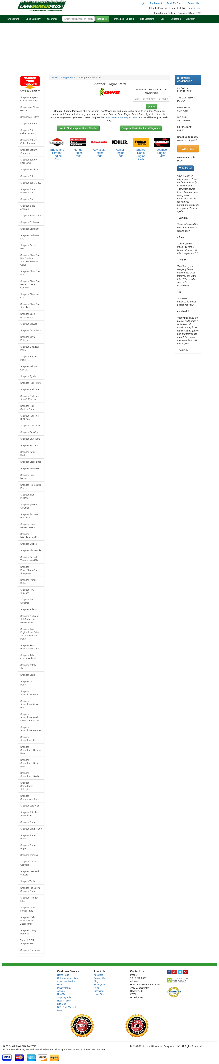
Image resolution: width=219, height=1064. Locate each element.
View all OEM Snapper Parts (27, 942)
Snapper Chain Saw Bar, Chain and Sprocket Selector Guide (30, 260)
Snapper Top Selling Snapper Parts (30, 889)
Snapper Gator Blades (27, 454)
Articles (61, 991)
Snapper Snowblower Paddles (31, 729)
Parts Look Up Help (124, 19)
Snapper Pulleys (28, 609)
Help (59, 984)
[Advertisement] (109, 48)
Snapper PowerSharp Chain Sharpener (29, 570)
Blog (59, 1010)
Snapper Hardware (29, 468)
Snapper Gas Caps (30, 432)
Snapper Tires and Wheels (29, 873)
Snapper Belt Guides (30, 182)
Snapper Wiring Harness (28, 932)
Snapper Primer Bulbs (28, 581)
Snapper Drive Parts (30, 330)
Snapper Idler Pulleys (27, 496)
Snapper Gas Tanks (30, 438)
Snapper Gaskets (29, 445)
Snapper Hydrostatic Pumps (30, 486)
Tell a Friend (185, 168)
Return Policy (63, 1000)
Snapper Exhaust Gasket (29, 368)
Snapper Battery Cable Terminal (28, 142)
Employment (100, 984)
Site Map (61, 1004)
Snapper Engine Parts (28, 358)
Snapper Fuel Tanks (30, 425)
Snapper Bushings (29, 222)
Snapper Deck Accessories (27, 315)
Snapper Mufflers (28, 544)
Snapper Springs (28, 822)
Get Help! (188, 148)
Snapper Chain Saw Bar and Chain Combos (30, 284)
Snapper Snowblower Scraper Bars (30, 750)
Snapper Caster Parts (28, 247)
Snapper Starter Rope (28, 847)
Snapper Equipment (30, 950)
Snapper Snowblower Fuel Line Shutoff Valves (30, 717)
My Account (156, 3)
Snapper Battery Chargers (28, 151)
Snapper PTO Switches (27, 601)
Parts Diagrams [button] (147, 19)
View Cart (190, 19)
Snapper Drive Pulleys (27, 338)
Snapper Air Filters (29, 117)
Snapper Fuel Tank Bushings (29, 417)
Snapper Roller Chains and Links (29, 657)
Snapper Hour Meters (27, 477)
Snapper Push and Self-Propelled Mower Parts (29, 619)
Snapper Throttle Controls (28, 863)
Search (102, 19)
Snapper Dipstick (28, 323)
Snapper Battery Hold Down (28, 161)
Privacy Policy (64, 987)
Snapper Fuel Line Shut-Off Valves (29, 398)
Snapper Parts (68, 77)
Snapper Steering (29, 855)
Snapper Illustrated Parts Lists (29, 516)
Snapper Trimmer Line (29, 899)
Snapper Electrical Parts (29, 348)
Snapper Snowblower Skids (29, 774)
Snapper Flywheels (30, 376)
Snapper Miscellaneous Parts (30, 536)
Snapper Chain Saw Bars (30, 273)
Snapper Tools (27, 881)
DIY (163, 19)
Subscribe (176, 19)
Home (55, 77)
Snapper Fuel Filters (30, 383)
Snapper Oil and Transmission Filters (30, 559)
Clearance (52, 19)
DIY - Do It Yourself (66, 1007)
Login (142, 3)
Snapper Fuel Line (29, 389)
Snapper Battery (28, 123)
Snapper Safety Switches (28, 667)
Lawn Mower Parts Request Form (121, 117)
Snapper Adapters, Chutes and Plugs (29, 99)
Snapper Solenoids (29, 805)
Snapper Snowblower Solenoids (26, 786)
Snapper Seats (27, 675)
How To (61, 994)
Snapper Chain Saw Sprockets (30, 306)
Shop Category (34, 19)
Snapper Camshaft (29, 229)
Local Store (99, 994)
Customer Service (66, 981)
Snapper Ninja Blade (30, 550)
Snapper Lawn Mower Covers (27, 526)
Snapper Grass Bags (30, 462)
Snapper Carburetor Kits (30, 237)
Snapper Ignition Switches (28, 506)
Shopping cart (194, 8)
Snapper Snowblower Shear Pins (29, 763)
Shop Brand (14, 19)
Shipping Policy (65, 997)
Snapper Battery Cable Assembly (28, 132)
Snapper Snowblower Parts (29, 739)
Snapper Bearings (29, 169)
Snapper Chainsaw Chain (29, 296)
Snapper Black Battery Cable (27, 191)
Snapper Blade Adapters (27, 207)
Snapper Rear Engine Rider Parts (29, 647)
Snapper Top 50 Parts (28, 683)
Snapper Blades (28, 199)
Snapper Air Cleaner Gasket (30, 109)
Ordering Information (67, 978)
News (96, 987)
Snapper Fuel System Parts (27, 407)
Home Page (63, 975)
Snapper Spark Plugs (31, 828)
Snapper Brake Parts (30, 215)
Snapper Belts (27, 176)
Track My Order (175, 3)
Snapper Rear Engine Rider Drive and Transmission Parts (29, 634)
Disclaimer (99, 991)
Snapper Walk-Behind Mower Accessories (27, 920)
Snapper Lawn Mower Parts (27, 909)
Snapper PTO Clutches (27, 591)
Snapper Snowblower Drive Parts (29, 704)
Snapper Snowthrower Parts (29, 797)
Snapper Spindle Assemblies (28, 814)
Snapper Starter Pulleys (28, 837)
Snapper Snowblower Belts (29, 693)
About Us (98, 975)
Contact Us (193, 3)
